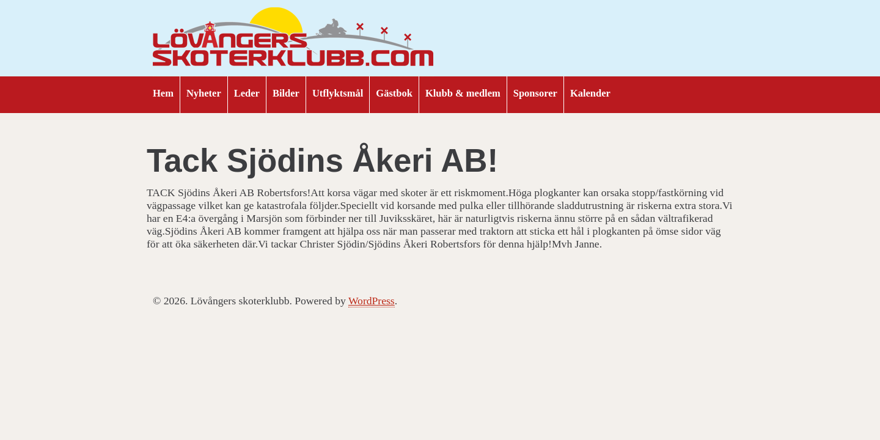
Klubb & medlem (463, 93)
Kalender (590, 93)
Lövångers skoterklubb (293, 38)
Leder (247, 93)
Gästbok (394, 93)
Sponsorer (535, 93)
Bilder (286, 93)
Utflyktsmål (337, 93)
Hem (163, 93)
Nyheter (203, 93)
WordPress (371, 301)
